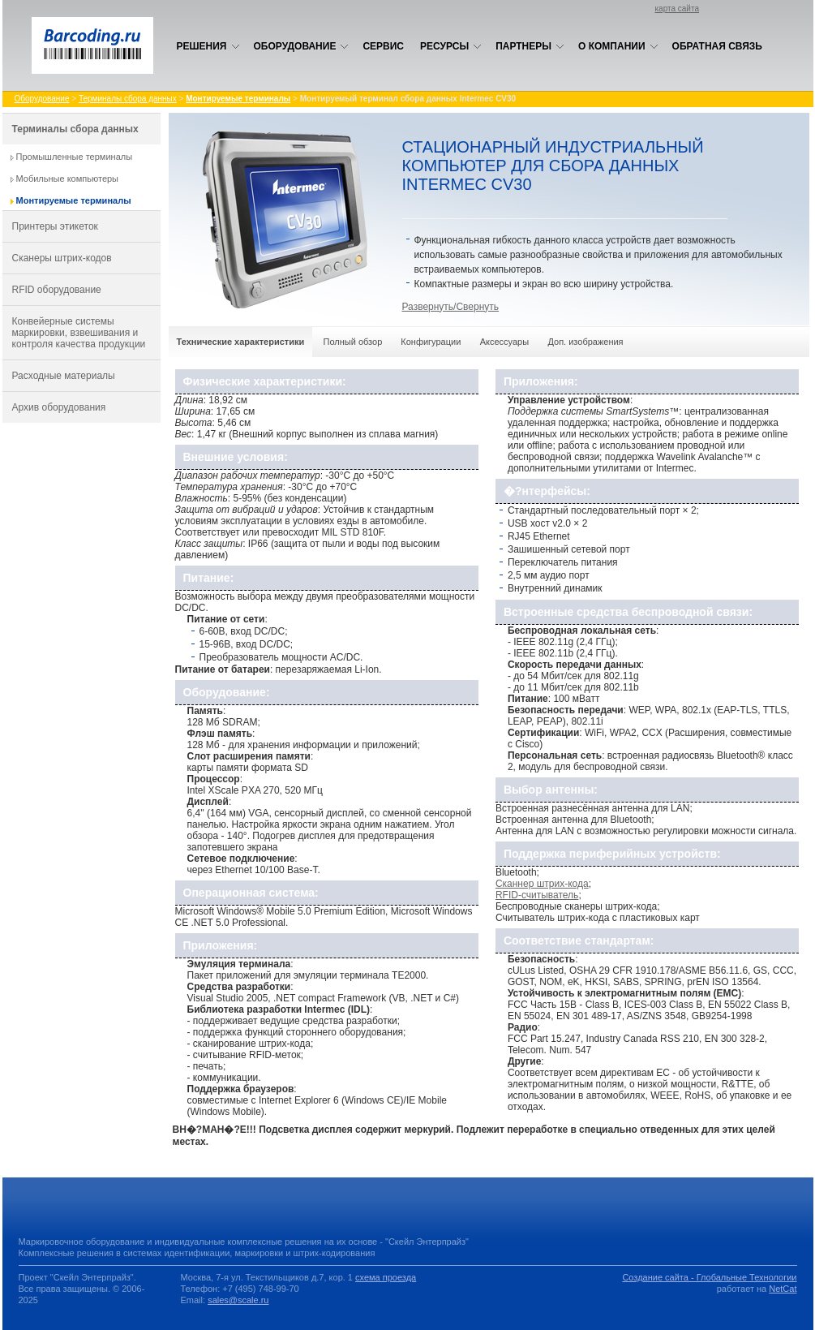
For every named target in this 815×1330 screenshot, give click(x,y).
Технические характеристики (241, 341)
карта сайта (677, 8)
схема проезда (385, 1277)
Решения (208, 46)
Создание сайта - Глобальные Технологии (709, 1277)
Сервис (383, 46)
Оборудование (302, 46)
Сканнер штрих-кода (542, 883)
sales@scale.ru (238, 1300)
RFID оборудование (56, 289)
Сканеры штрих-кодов (62, 258)
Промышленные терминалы (74, 156)
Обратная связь (717, 46)
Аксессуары (504, 341)
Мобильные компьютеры (67, 178)
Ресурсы (451, 46)
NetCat (782, 1288)
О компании (618, 46)
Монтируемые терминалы (73, 200)
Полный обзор (353, 341)
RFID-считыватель (536, 895)
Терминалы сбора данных (128, 98)
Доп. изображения (585, 341)
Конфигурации (431, 341)
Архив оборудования (59, 407)
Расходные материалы (63, 375)
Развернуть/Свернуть (451, 306)
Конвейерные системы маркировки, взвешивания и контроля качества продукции (79, 333)
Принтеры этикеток (55, 226)
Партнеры (529, 46)
